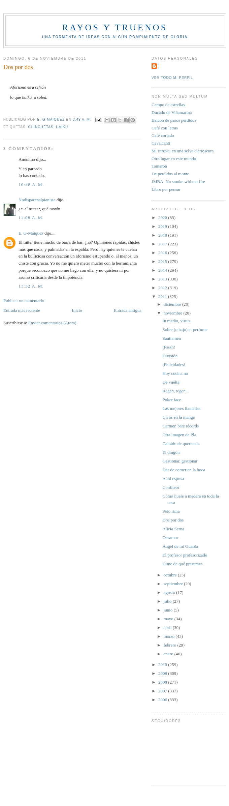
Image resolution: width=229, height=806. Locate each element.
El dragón (170, 452)
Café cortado (163, 135)
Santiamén (171, 338)
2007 (163, 690)
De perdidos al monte (170, 173)
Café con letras (165, 127)
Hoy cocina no (175, 373)
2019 (163, 226)
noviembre (174, 313)
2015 (163, 261)
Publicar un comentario (23, 300)
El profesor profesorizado (184, 555)
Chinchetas (40, 127)
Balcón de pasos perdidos (174, 120)
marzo (170, 636)
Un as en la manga (178, 417)
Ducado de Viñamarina (172, 112)
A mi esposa (173, 478)
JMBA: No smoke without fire (178, 181)
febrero (170, 645)
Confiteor (170, 487)
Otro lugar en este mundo (174, 158)
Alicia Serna (173, 528)
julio (168, 601)
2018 (163, 235)
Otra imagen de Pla (179, 434)
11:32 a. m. (31, 286)
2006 (163, 699)
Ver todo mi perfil (172, 78)
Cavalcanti (161, 143)
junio (169, 610)
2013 (163, 278)
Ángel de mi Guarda (180, 546)
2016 (163, 252)
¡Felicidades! (173, 364)
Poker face (171, 399)
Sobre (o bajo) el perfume (184, 329)
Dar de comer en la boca (183, 469)
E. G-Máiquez (31, 233)
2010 (163, 664)
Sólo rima (170, 511)
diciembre (173, 304)
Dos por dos (173, 520)
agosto (170, 592)
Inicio (77, 310)
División (169, 355)
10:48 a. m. (31, 184)
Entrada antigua (127, 310)
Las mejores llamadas (181, 408)
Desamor (170, 537)
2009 (163, 673)
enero (169, 653)
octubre (171, 574)
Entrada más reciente (21, 310)
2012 (163, 287)
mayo (169, 618)
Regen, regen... (175, 390)
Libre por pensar (166, 189)
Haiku (62, 127)
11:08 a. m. (31, 217)
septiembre (174, 583)
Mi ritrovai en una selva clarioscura (183, 150)
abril (168, 627)
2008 (163, 682)
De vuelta (170, 382)
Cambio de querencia (180, 443)
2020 (163, 217)
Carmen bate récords (180, 425)
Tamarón (159, 166)
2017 (163, 243)
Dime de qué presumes (182, 563)
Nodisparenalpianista (37, 199)
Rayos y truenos (114, 27)
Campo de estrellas (168, 104)
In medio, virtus (176, 320)
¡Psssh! (168, 347)
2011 (163, 296)
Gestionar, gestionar (179, 461)
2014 (163, 270)
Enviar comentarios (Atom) (52, 322)
